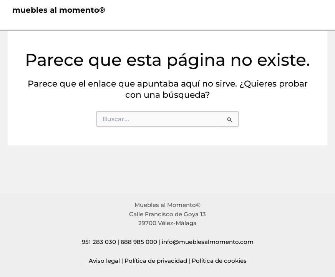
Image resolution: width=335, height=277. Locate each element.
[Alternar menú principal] (314, 10)
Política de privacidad (155, 260)
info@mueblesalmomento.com (208, 242)
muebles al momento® (58, 10)
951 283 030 (99, 242)
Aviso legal (104, 260)
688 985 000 (139, 242)
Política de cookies (219, 260)
